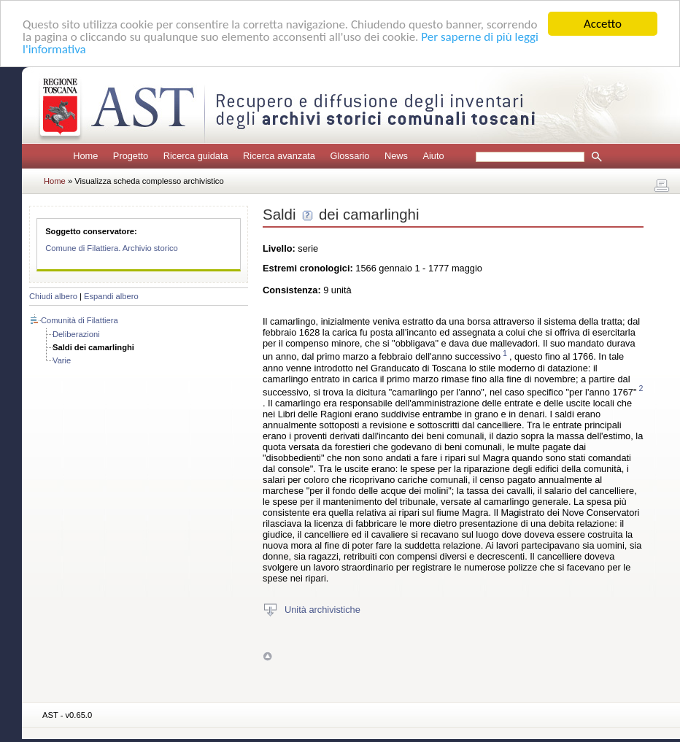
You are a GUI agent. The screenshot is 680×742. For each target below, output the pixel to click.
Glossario (349, 155)
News (396, 155)
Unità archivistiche (322, 609)
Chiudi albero (53, 296)
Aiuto (433, 155)
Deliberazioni (76, 334)
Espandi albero (111, 296)
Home (85, 155)
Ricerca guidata (195, 155)
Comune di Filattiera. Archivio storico (111, 248)
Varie (62, 360)
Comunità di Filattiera (79, 320)
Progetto (130, 155)
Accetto (603, 23)
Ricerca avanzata (279, 155)
